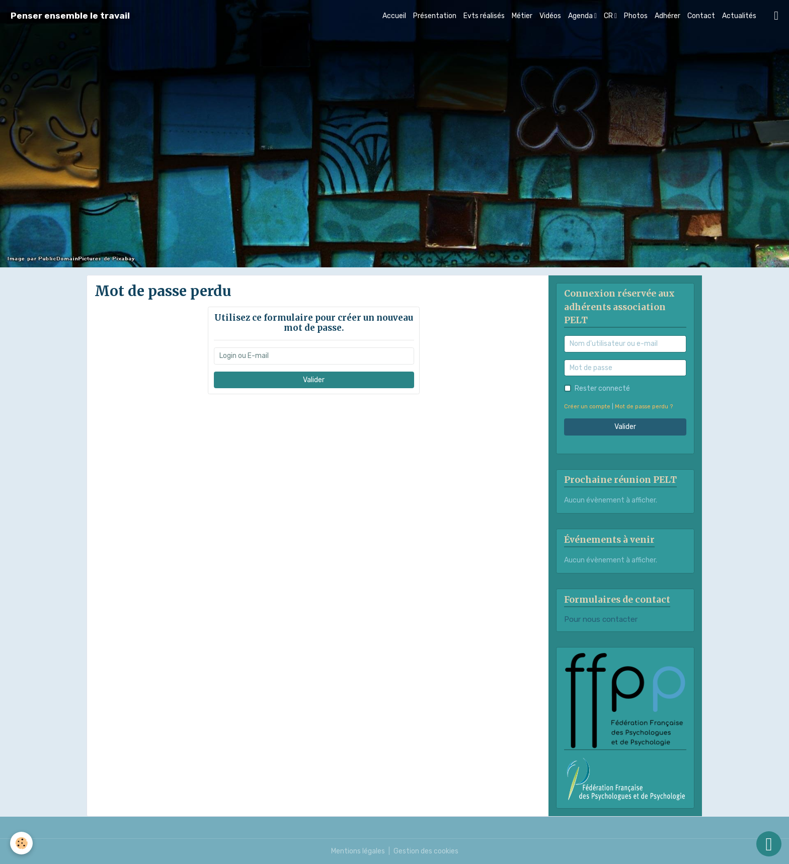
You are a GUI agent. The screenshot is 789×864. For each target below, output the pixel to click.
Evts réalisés (484, 16)
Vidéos (550, 16)
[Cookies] (21, 843)
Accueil (394, 16)
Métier (522, 16)
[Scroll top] (768, 843)
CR (609, 16)
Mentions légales (358, 851)
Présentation (434, 16)
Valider (314, 380)
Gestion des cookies (425, 851)
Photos (636, 16)
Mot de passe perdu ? (644, 406)
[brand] (70, 16)
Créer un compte (587, 406)
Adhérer (667, 16)
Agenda (581, 16)
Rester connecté (602, 388)
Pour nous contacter (601, 619)
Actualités (739, 16)
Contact (701, 16)
